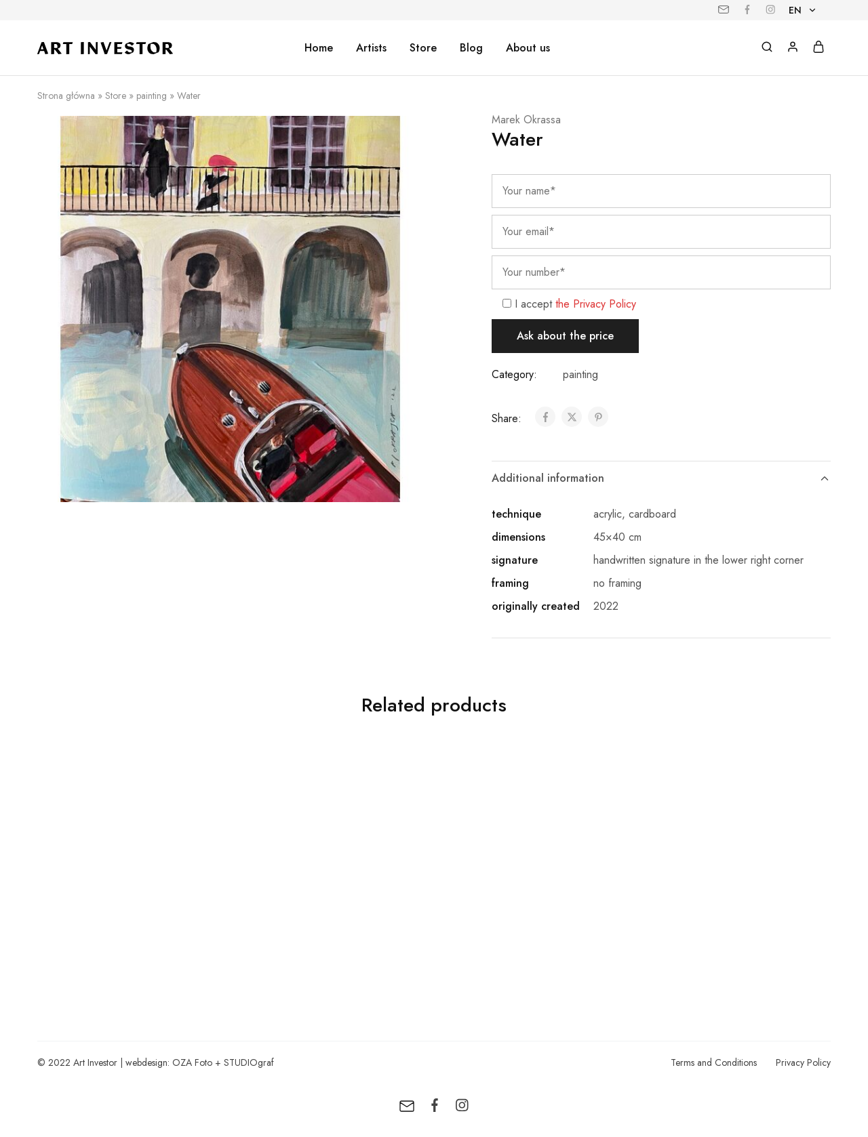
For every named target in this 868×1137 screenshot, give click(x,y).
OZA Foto (192, 1062)
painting (151, 95)
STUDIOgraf (249, 1062)
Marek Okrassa (526, 119)
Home (318, 48)
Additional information (661, 478)
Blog (471, 48)
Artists (371, 48)
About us (528, 48)
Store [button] (423, 48)
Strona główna (66, 95)
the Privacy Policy (595, 304)
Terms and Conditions (714, 1062)
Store (115, 95)
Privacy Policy (803, 1062)
